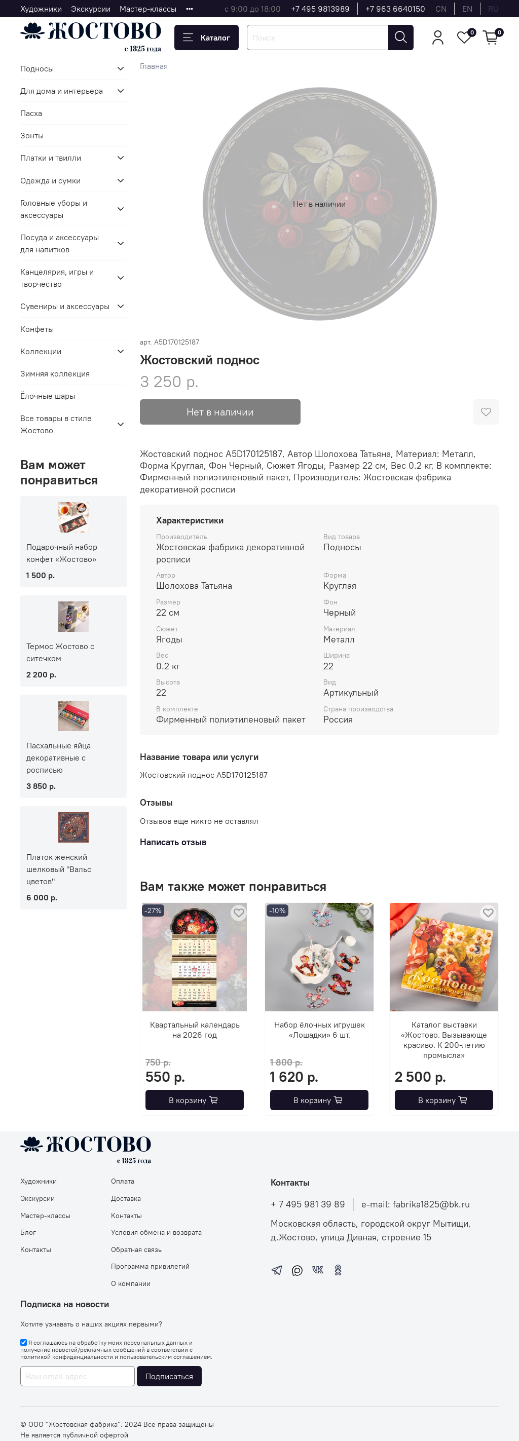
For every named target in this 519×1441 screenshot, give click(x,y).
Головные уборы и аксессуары (53, 209)
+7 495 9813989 (320, 9)
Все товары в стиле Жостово (56, 424)
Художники (41, 9)
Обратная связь (136, 1249)
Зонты (32, 135)
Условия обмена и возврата (156, 1232)
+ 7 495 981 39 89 (308, 1204)
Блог (28, 1232)
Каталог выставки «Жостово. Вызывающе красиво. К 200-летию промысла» (444, 1039)
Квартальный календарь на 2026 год (194, 1029)
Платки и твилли (50, 158)
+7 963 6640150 (395, 9)
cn (441, 9)
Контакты (35, 1249)
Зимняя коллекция (55, 373)
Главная (154, 66)
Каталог (206, 37)
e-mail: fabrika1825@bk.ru (415, 1204)
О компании (131, 1283)
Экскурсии (90, 9)
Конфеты (37, 329)
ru (493, 9)
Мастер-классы (148, 9)
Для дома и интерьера (61, 91)
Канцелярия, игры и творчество (57, 278)
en (467, 9)
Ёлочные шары (47, 396)
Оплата (122, 1181)
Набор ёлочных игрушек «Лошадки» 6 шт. (319, 1029)
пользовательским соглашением (165, 1356)
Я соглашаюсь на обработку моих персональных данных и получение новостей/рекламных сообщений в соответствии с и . (116, 1350)
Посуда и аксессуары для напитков (59, 243)
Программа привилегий (150, 1266)
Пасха (31, 113)
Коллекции (40, 351)
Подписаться (169, 1376)
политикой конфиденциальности (66, 1356)
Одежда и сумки (50, 180)
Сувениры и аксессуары (64, 306)
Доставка (126, 1198)
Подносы (37, 68)
